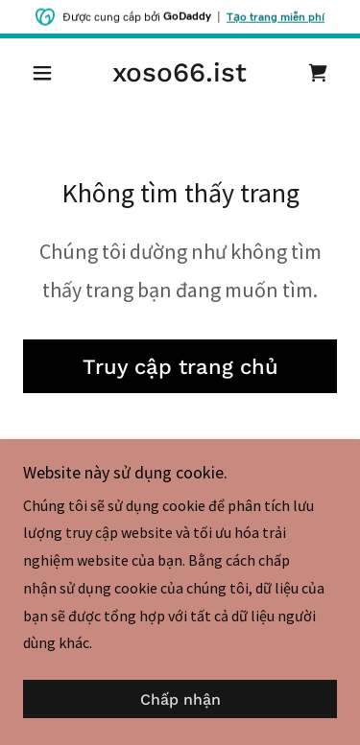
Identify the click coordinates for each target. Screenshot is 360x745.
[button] (46, 73)
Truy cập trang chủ (180, 367)
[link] (180, 73)
